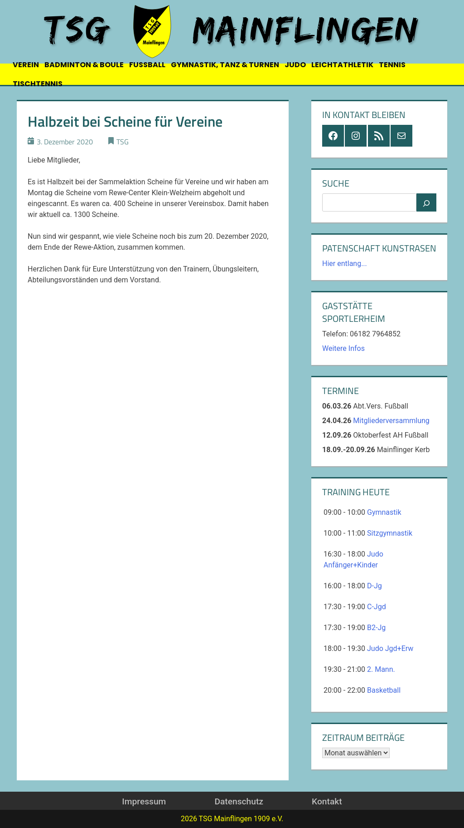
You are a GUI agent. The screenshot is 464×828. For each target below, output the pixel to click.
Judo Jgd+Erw (390, 648)
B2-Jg (376, 627)
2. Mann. (381, 669)
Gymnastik (384, 512)
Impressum (144, 801)
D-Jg (374, 586)
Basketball (384, 690)
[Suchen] (426, 202)
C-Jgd (376, 606)
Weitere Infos (343, 348)
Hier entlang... (344, 263)
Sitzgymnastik (389, 533)
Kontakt (327, 801)
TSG (122, 141)
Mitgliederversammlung (391, 420)
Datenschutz (238, 801)
